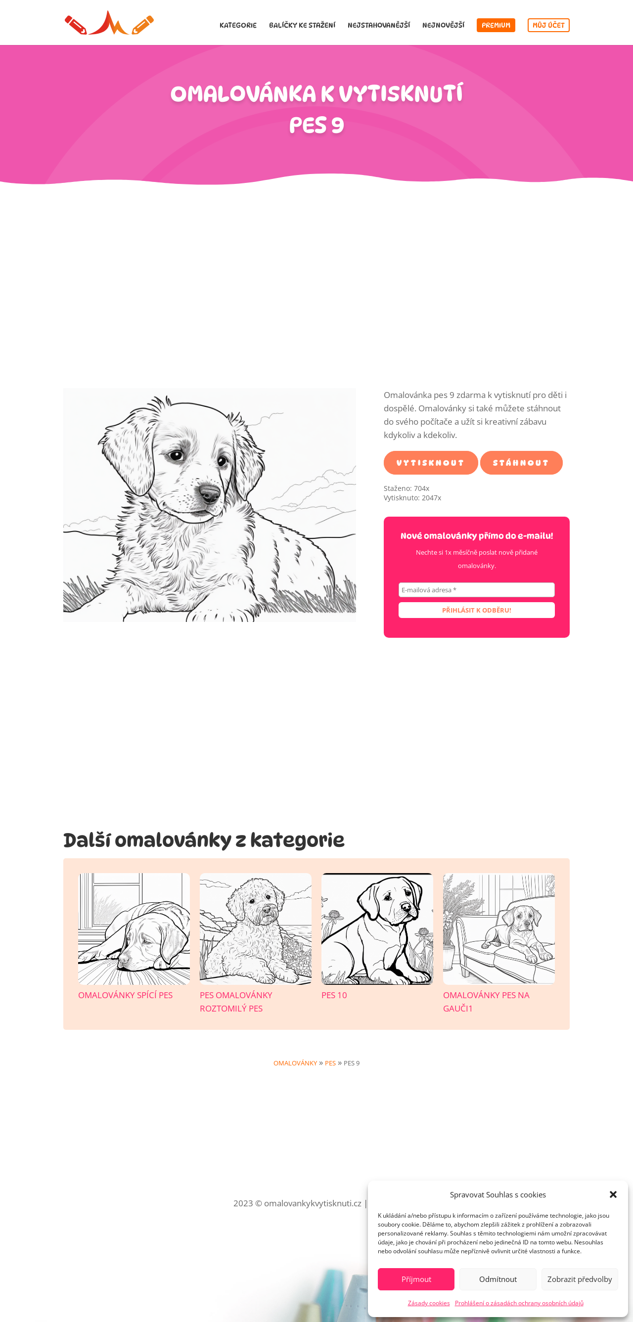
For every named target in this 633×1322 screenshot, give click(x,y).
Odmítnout (498, 1279)
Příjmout (416, 1279)
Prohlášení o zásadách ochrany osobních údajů (519, 1303)
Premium (496, 25)
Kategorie (238, 25)
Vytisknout (431, 462)
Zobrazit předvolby (579, 1279)
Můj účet (549, 25)
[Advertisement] (316, 293)
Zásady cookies (429, 1303)
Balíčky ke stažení (302, 25)
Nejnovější (443, 25)
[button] (613, 1194)
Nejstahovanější (379, 25)
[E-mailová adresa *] (477, 589)
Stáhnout (521, 462)
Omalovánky (295, 1062)
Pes (330, 1062)
